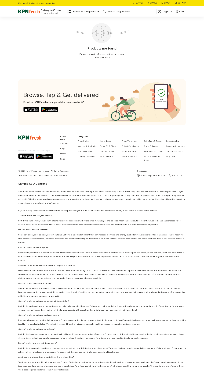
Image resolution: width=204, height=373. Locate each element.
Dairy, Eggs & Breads (153, 141)
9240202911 (176, 175)
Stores (63, 154)
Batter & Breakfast (130, 151)
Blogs (63, 148)
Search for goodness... (119, 11)
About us (64, 143)
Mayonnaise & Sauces (154, 151)
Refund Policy (60, 175)
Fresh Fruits (83, 141)
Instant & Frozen (107, 151)
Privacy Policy (45, 175)
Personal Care (106, 156)
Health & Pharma (129, 156)
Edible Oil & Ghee (108, 146)
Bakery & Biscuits (86, 151)
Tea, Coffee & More (174, 151)
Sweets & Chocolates (175, 146)
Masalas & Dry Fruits (87, 146)
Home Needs (105, 141)
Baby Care (170, 156)
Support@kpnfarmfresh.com (151, 175)
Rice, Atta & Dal (172, 141)
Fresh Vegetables (130, 141)
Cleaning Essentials (86, 156)
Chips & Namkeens (130, 146)
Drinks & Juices (151, 146)
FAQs (62, 159)
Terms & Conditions (27, 175)
